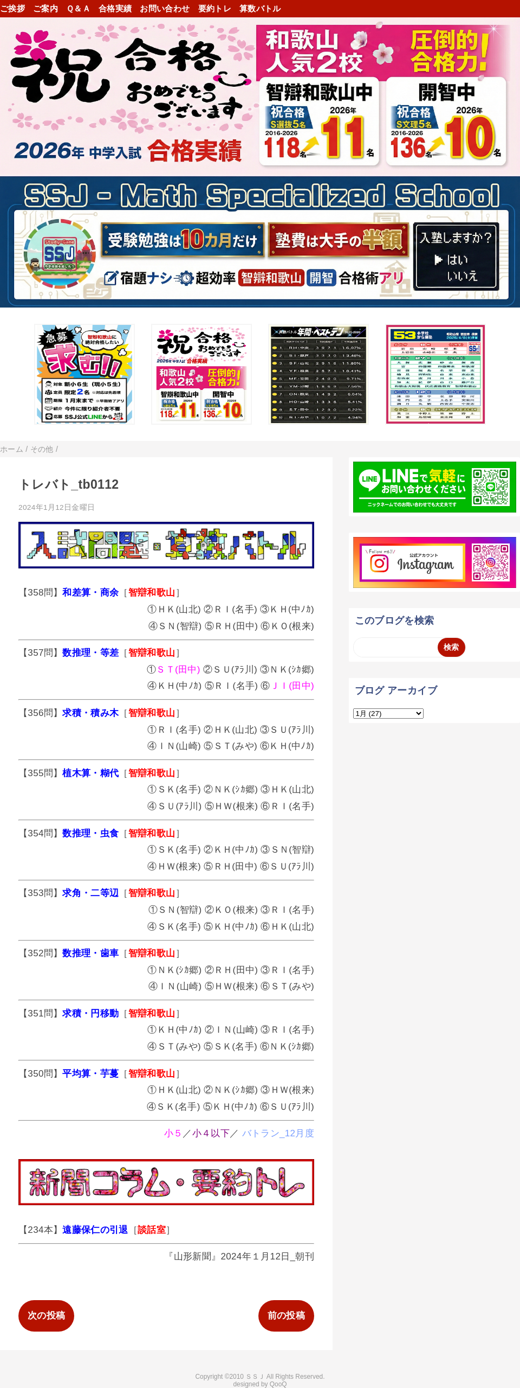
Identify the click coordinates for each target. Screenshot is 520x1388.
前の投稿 (286, 1315)
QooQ (278, 1384)
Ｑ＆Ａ (78, 8)
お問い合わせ (165, 8)
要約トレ (214, 8)
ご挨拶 (12, 8)
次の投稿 (46, 1315)
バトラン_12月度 (278, 1133)
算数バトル (260, 8)
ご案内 (45, 8)
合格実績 (115, 8)
